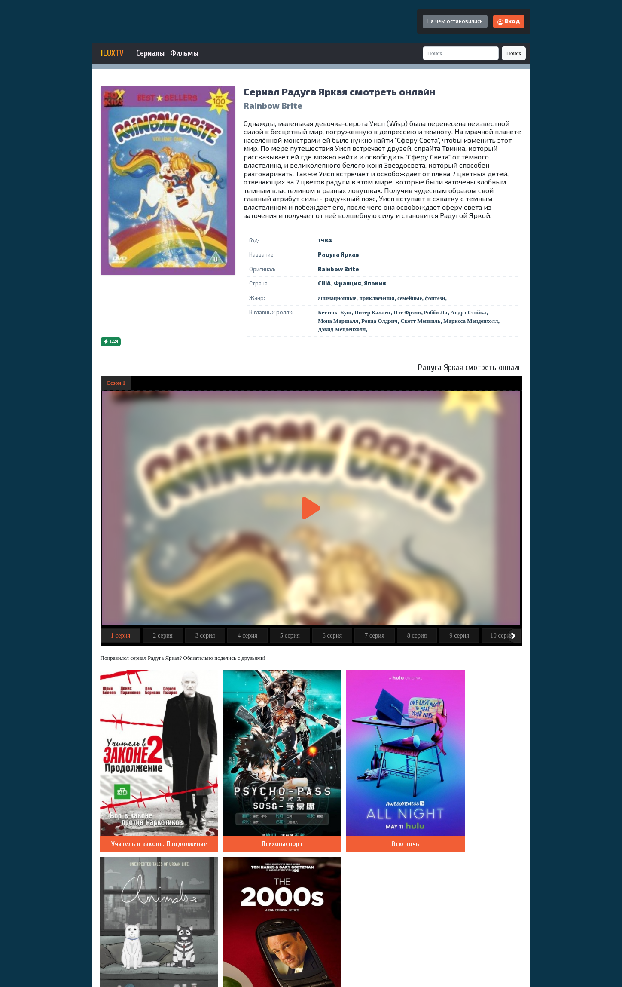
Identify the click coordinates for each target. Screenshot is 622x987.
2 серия (163, 635)
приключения (376, 298)
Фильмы (184, 53)
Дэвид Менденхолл (342, 329)
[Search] (461, 53)
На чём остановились (455, 21)
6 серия (332, 635)
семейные (409, 298)
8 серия (417, 635)
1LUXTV (112, 53)
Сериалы (150, 53)
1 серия (120, 635)
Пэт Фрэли (407, 312)
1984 (325, 240)
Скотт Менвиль (420, 321)
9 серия (459, 635)
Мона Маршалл (338, 321)
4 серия (247, 635)
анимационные (337, 298)
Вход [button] (508, 21)
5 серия (290, 635)
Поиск (513, 53)
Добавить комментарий (481, 852)
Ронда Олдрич (379, 321)
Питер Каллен (372, 312)
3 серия (205, 635)
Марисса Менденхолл (470, 321)
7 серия (374, 635)
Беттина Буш (334, 312)
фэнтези (435, 298)
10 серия (501, 635)
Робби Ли (436, 312)
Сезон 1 (116, 383)
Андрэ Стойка (468, 312)
